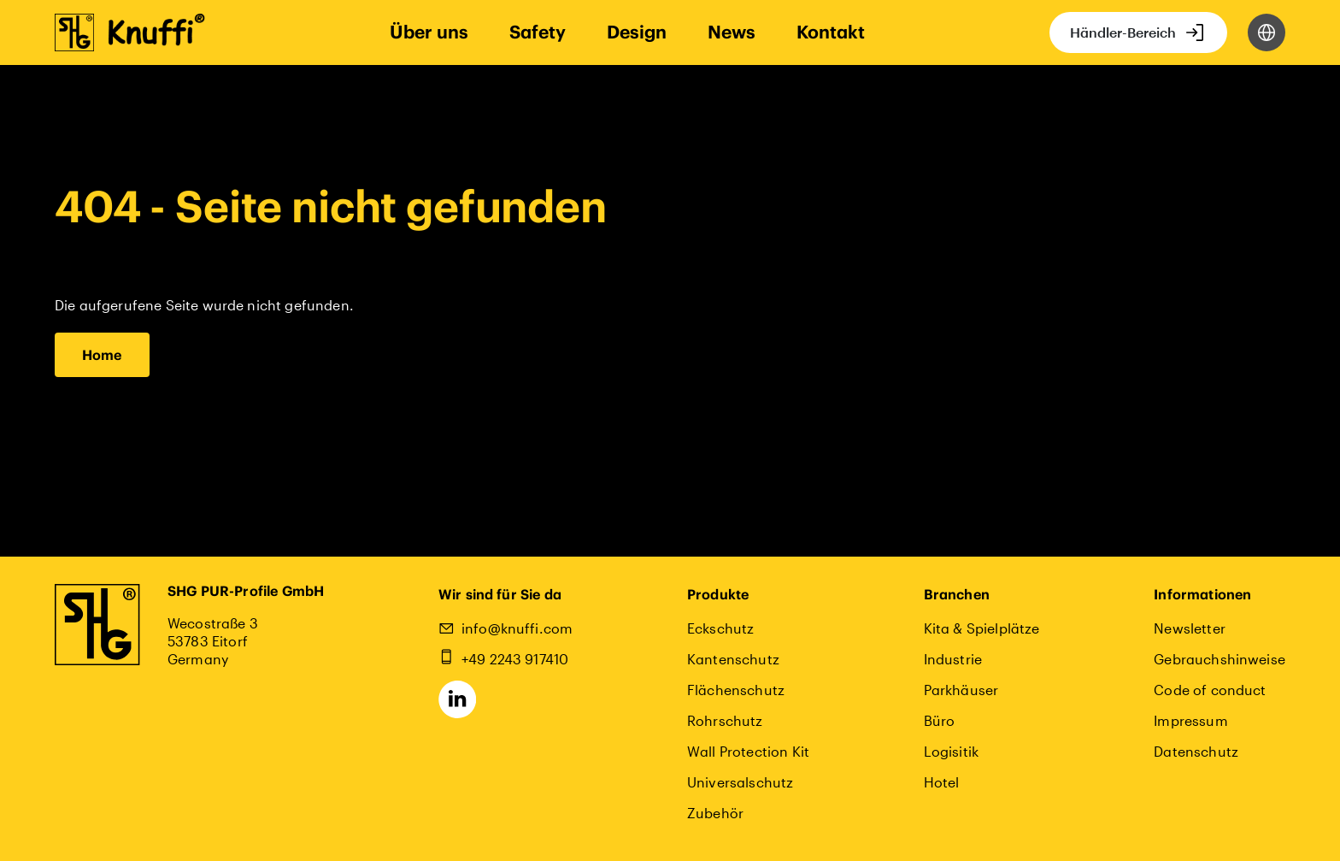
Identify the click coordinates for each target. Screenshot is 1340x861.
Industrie (953, 659)
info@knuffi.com (517, 628)
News (731, 32)
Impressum (1190, 720)
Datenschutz (1196, 751)
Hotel (942, 782)
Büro (939, 720)
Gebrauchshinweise (1219, 659)
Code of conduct (1210, 689)
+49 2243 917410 (514, 659)
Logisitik (951, 751)
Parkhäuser (961, 689)
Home (102, 354)
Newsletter (1189, 628)
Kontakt (830, 32)
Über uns (429, 32)
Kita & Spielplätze (982, 628)
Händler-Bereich (1123, 32)
